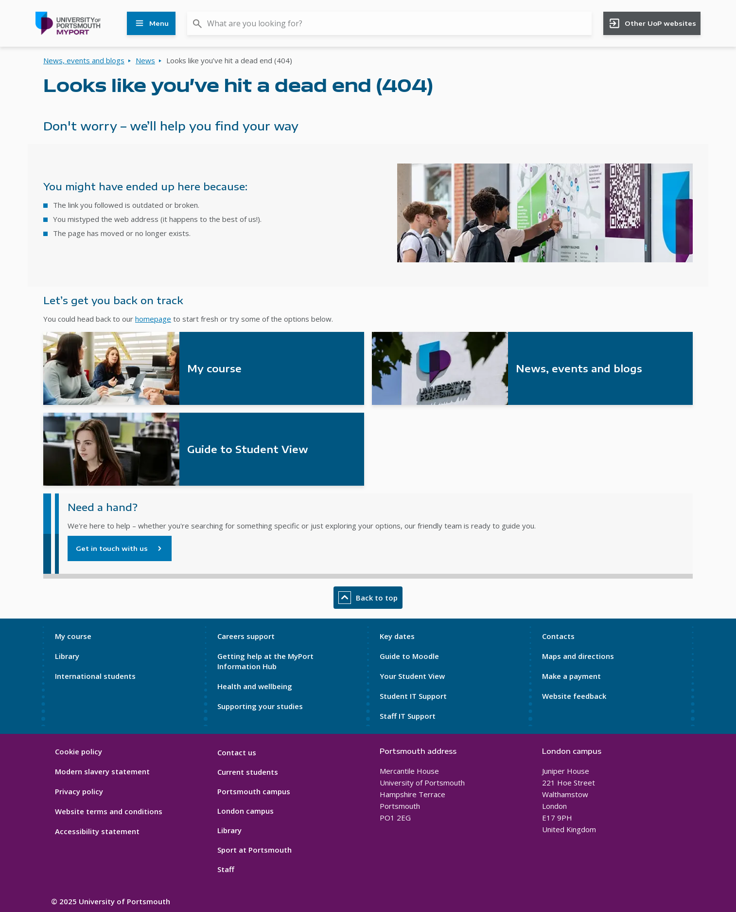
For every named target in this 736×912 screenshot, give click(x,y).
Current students (247, 772)
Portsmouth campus (253, 791)
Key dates (397, 636)
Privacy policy (79, 791)
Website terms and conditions (108, 811)
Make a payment (571, 676)
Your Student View (412, 676)
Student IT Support (413, 696)
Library (67, 656)
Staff (225, 869)
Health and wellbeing (254, 686)
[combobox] (389, 23)
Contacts (558, 636)
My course (73, 636)
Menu (151, 23)
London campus (245, 811)
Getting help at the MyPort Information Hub (265, 661)
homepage (153, 319)
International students (95, 676)
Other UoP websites (652, 23)
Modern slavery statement (102, 771)
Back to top (368, 597)
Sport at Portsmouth (254, 850)
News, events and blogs (83, 60)
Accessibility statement (97, 831)
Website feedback (574, 696)
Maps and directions (578, 656)
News (145, 60)
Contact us (236, 752)
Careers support (246, 636)
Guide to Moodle (409, 656)
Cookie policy (78, 751)
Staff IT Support (408, 716)
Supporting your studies (260, 706)
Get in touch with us (112, 548)
